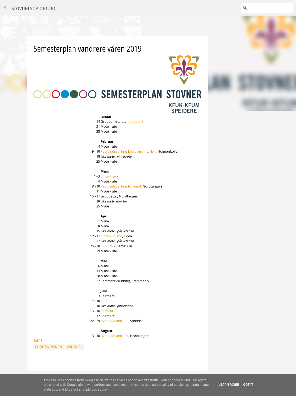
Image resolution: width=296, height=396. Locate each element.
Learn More (229, 385)
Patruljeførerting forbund (121, 186)
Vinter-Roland (111, 236)
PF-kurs (107, 246)
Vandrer (75, 347)
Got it (248, 385)
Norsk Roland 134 (114, 335)
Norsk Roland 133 (114, 321)
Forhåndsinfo (48, 347)
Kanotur (107, 311)
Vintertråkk (109, 176)
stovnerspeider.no (33, 7)
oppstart (136, 121)
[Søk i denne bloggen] (271, 8)
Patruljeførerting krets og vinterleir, (129, 151)
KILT (104, 301)
